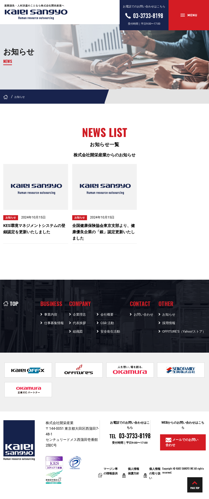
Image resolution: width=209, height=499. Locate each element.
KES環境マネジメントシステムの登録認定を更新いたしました (34, 228)
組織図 (78, 331)
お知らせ (168, 314)
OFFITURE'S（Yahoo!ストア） (184, 331)
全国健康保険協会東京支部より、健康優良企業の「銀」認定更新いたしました (103, 231)
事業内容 (50, 314)
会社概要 (107, 314)
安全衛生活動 (110, 331)
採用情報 (168, 323)
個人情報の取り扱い (155, 473)
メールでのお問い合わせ (182, 442)
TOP (10, 303)
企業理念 (79, 314)
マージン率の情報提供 (111, 472)
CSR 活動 (107, 323)
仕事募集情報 (54, 323)
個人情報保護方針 (133, 472)
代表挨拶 (79, 323)
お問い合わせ (143, 314)
